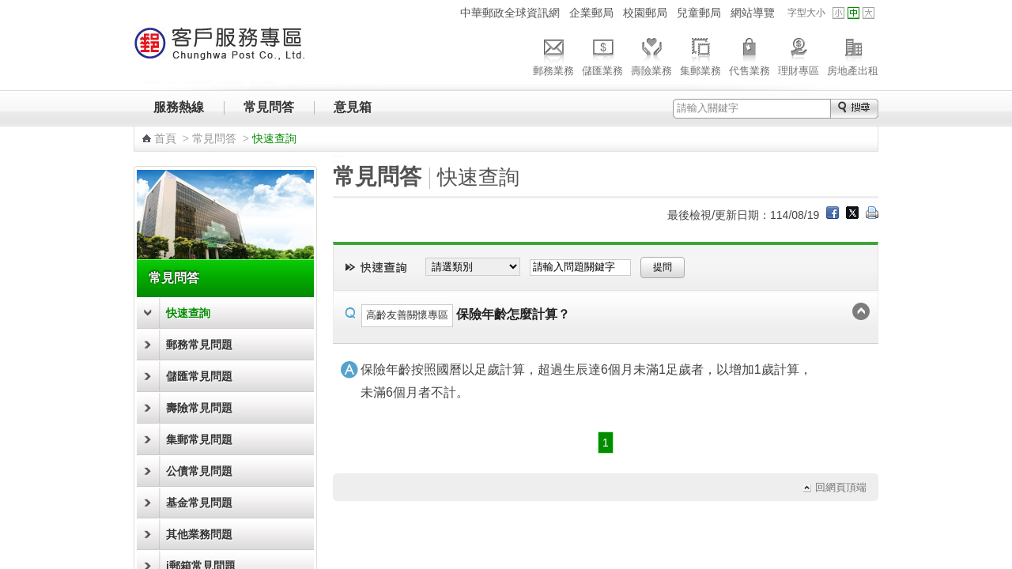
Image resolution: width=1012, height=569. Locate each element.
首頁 (165, 138)
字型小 (838, 13)
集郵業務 (700, 54)
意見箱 (353, 107)
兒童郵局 (699, 12)
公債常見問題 (199, 471)
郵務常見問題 (199, 344)
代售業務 (749, 54)
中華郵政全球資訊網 (510, 12)
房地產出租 (852, 54)
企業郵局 (591, 12)
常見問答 (269, 107)
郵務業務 (553, 54)
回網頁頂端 (841, 487)
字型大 (868, 13)
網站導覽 (753, 12)
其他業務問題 (199, 534)
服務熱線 (178, 107)
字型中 (853, 13)
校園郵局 (645, 12)
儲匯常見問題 (199, 376)
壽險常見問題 (199, 407)
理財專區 (798, 54)
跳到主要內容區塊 (8, 8)
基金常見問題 (199, 502)
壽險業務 (651, 54)
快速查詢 (188, 313)
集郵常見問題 (199, 439)
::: (445, 12)
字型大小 (806, 12)
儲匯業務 (602, 54)
